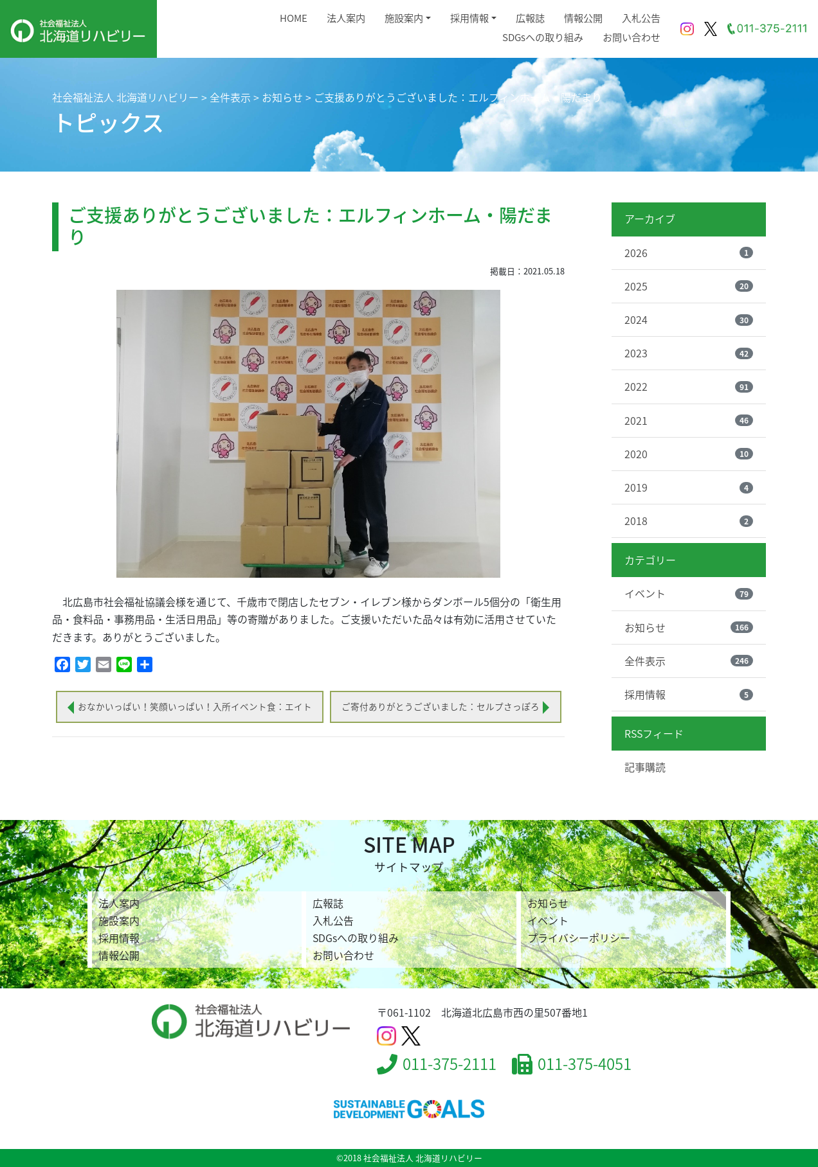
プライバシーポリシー (578, 937)
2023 (688, 353)
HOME (293, 17)
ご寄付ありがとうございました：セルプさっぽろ (440, 706)
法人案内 (346, 17)
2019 (688, 487)
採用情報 (469, 17)
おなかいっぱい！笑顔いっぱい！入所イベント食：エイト (195, 706)
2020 (688, 453)
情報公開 (583, 17)
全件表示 (688, 660)
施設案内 (404, 17)
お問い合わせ (631, 37)
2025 (688, 286)
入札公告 (641, 17)
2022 (688, 386)
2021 (688, 420)
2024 (688, 319)
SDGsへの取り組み (542, 37)
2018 (688, 520)
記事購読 (645, 766)
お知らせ (688, 627)
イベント (688, 593)
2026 (688, 252)
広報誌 (530, 17)
